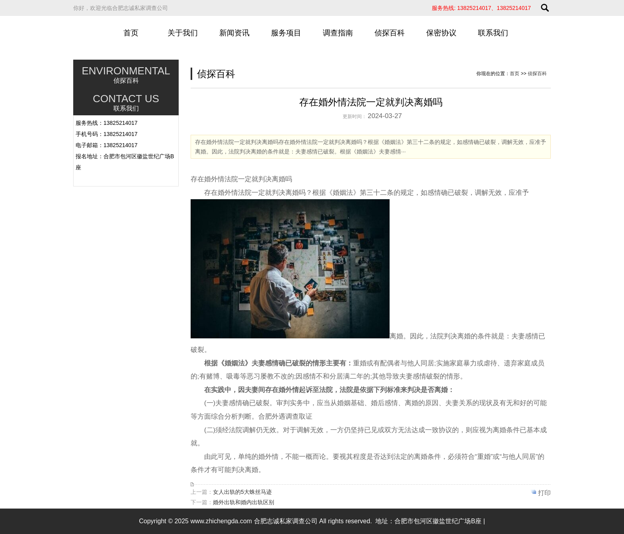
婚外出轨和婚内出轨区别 (243, 502)
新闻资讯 (234, 33)
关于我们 (183, 33)
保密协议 (441, 33)
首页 (130, 33)
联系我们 (493, 33)
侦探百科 (389, 33)
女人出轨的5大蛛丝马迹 (242, 492)
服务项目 (286, 33)
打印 (544, 492)
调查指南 (338, 33)
